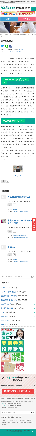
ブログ (9, 34)
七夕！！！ (4, 288)
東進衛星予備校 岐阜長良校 (20, 34)
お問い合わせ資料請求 (34, 224)
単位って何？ (5, 320)
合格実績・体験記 (6, 422)
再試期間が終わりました (19, 196)
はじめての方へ (14, 420)
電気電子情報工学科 (7, 308)
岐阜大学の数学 (6, 304)
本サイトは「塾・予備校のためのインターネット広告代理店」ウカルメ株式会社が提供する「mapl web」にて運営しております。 (18, 433)
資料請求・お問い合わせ (18, 391)
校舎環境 (29, 420)
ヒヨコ (3, 312)
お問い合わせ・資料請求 (27, 422)
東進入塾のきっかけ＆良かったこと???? (21, 222)
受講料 (13, 422)
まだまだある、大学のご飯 (9, 296)
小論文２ (12, 246)
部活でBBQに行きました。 (9, 300)
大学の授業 (4, 324)
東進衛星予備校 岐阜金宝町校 (9, 408)
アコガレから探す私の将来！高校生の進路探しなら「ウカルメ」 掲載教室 (18, 430)
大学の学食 (4, 316)
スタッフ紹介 (22, 420)
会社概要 (4, 424)
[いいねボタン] (3, 181)
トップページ (3, 34)
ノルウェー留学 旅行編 (8, 292)
